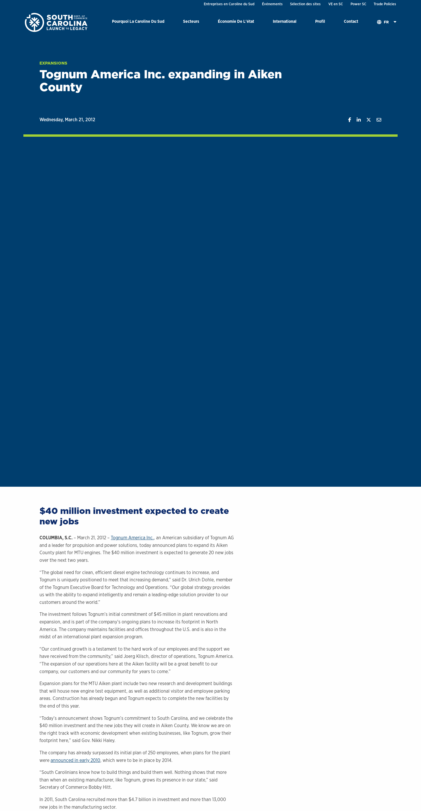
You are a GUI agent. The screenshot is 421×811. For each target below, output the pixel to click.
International (284, 21)
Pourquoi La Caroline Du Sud (138, 21)
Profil (320, 21)
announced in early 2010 (75, 760)
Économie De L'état (236, 21)
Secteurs (191, 21)
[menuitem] (138, 22)
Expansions (53, 63)
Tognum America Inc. (132, 537)
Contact (351, 21)
